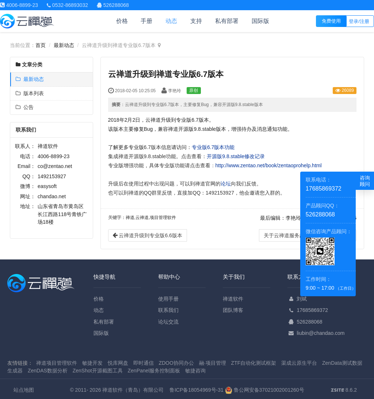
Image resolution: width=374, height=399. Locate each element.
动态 (171, 21)
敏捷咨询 (195, 370)
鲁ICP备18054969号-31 (196, 390)
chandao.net (52, 196)
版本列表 (30, 93)
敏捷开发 (92, 363)
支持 (196, 21)
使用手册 (168, 299)
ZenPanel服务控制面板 (154, 370)
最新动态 (64, 45)
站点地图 (24, 390)
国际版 (260, 21)
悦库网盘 (118, 363)
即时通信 (143, 363)
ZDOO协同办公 (176, 363)
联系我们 (168, 310)
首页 (40, 45)
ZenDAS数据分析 (48, 370)
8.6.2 (344, 390)
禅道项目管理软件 (56, 363)
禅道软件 (233, 299)
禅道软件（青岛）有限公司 (133, 390)
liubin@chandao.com (320, 333)
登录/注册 (359, 21)
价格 (122, 21)
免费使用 (331, 21)
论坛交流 (168, 322)
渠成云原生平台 (299, 363)
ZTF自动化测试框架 (253, 363)
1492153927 (52, 176)
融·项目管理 (212, 363)
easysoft (47, 186)
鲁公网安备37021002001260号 (264, 390)
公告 (25, 107)
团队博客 (233, 310)
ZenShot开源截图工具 (98, 370)
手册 (146, 21)
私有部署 (226, 21)
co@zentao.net (55, 166)
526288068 (309, 322)
